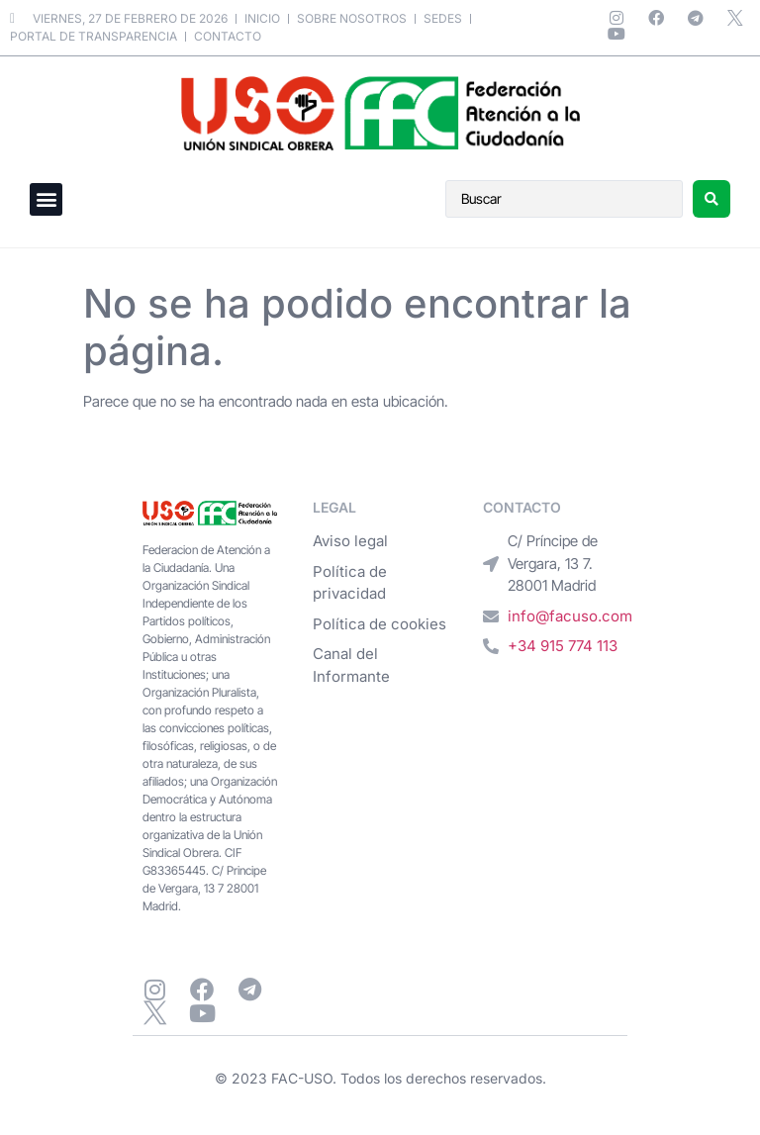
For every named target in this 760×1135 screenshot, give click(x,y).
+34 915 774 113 (563, 645)
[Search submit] (711, 199)
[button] (46, 199)
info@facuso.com (570, 616)
